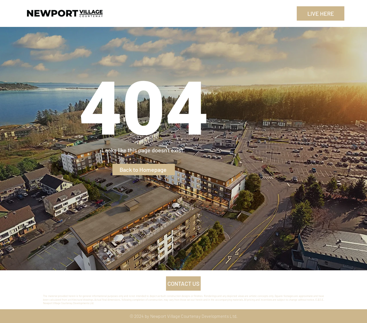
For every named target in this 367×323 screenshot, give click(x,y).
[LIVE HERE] (320, 13)
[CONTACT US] (183, 283)
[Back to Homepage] (143, 169)
